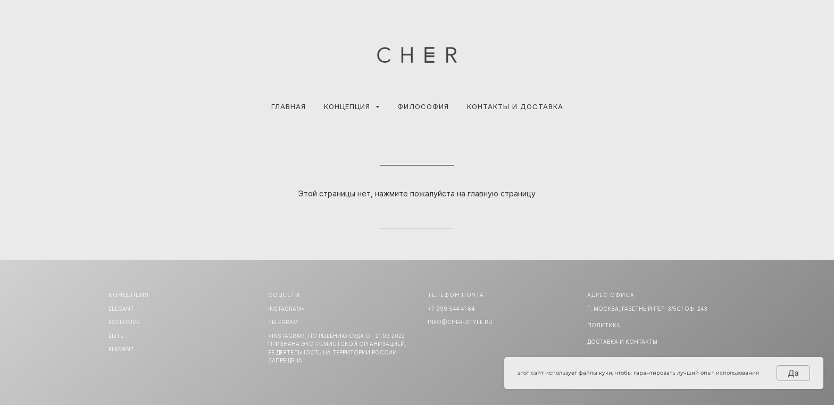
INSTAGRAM (284, 308)
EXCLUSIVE (124, 322)
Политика (603, 325)
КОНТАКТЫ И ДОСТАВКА (515, 106)
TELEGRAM (283, 322)
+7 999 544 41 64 (451, 308)
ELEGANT (121, 308)
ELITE (116, 336)
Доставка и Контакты (622, 341)
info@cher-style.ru (460, 322)
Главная (288, 106)
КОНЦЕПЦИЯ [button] (348, 106)
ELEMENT (121, 349)
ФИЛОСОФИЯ (423, 106)
